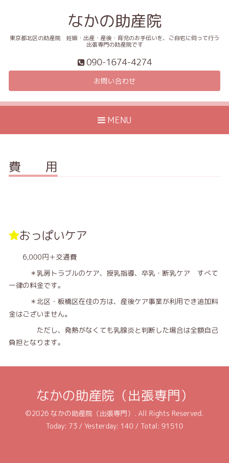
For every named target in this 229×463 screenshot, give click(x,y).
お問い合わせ (115, 81)
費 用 (33, 168)
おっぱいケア (53, 235)
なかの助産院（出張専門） (114, 395)
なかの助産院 (115, 21)
